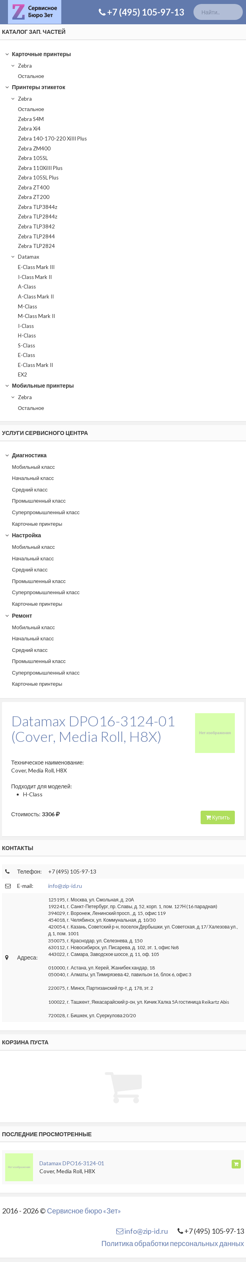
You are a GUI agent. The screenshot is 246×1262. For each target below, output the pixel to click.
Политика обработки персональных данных (173, 1243)
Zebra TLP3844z (37, 207)
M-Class (27, 306)
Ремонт (18, 615)
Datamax (24, 257)
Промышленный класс (39, 500)
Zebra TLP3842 (36, 226)
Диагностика (25, 455)
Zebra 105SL (33, 158)
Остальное (31, 76)
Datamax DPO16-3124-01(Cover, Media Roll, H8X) (93, 728)
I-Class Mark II (35, 277)
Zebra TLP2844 (36, 236)
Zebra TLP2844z (37, 216)
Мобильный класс (33, 467)
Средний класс (30, 489)
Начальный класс (33, 478)
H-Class (27, 335)
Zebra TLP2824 (36, 246)
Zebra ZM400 (34, 148)
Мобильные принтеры (39, 385)
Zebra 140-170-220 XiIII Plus (52, 138)
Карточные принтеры (37, 54)
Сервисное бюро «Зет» (84, 1210)
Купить (218, 817)
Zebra (21, 65)
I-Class (26, 326)
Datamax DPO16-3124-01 (71, 1163)
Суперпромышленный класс (46, 512)
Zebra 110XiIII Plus (40, 168)
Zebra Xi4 (29, 128)
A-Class (27, 286)
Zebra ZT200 (33, 197)
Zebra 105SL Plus (38, 177)
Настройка (22, 535)
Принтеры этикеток (34, 87)
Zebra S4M (31, 119)
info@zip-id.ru (65, 885)
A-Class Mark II (36, 296)
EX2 (22, 374)
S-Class (26, 345)
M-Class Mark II (36, 316)
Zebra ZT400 (33, 187)
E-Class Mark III (36, 267)
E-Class (26, 355)
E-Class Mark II (35, 365)
